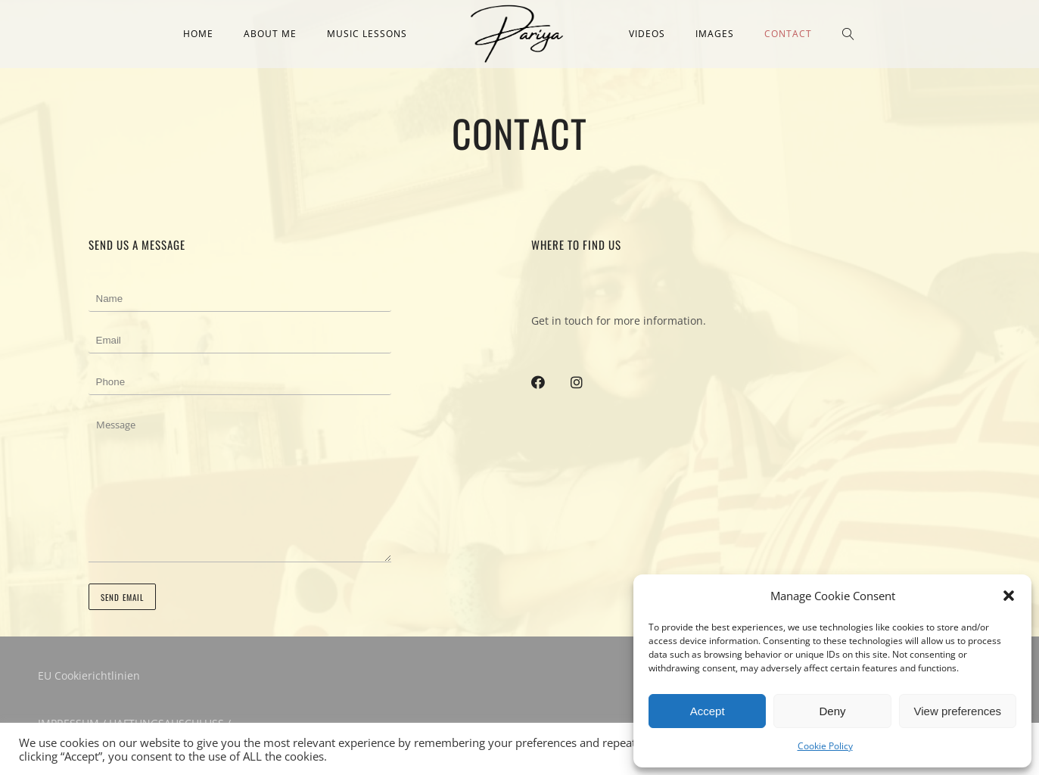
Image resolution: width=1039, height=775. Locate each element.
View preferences (958, 711)
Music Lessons (367, 33)
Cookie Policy (825, 745)
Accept (707, 711)
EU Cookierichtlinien (89, 675)
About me (270, 33)
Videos (647, 33)
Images (714, 33)
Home (198, 33)
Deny (832, 711)
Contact (788, 33)
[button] (1008, 595)
